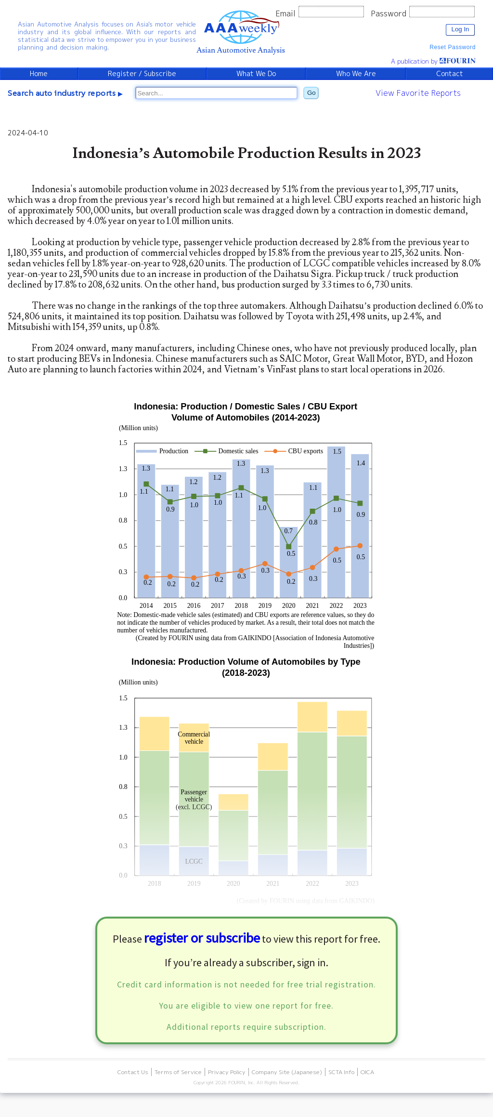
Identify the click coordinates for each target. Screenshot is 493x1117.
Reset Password (452, 47)
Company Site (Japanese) (287, 1072)
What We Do (256, 73)
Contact (449, 73)
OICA (367, 1072)
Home (39, 73)
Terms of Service (178, 1072)
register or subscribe (202, 937)
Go (311, 92)
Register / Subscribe (142, 73)
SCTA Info (341, 1072)
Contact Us (132, 1072)
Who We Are (356, 73)
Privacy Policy (227, 1072)
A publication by (433, 61)
